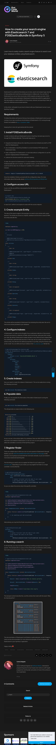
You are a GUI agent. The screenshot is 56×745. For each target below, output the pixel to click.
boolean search (45, 649)
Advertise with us (14, 2)
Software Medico (37, 666)
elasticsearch (12, 649)
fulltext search (37, 649)
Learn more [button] (33, 738)
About (22, 2)
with (6, 2)
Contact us (28, 2)
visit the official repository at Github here (36, 179)
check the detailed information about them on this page (28, 453)
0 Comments (9, 684)
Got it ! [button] (41, 742)
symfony (6, 649)
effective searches (29, 649)
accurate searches (20, 649)
